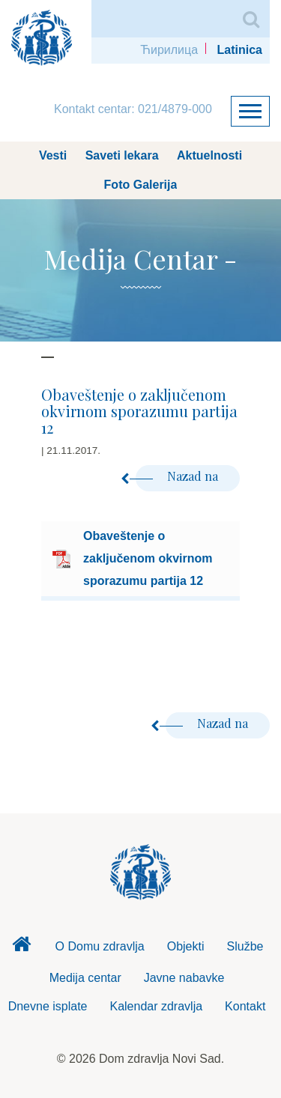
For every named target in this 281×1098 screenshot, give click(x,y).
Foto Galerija (141, 184)
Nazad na (178, 476)
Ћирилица (169, 49)
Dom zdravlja (21, 948)
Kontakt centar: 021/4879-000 (133, 109)
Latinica (239, 49)
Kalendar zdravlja (155, 1006)
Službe (245, 946)
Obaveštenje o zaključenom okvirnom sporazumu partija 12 (148, 558)
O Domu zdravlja (100, 946)
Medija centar (85, 977)
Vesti (53, 155)
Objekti (186, 946)
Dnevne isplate (48, 1006)
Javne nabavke (184, 977)
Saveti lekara (122, 155)
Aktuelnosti (209, 155)
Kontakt (245, 1006)
